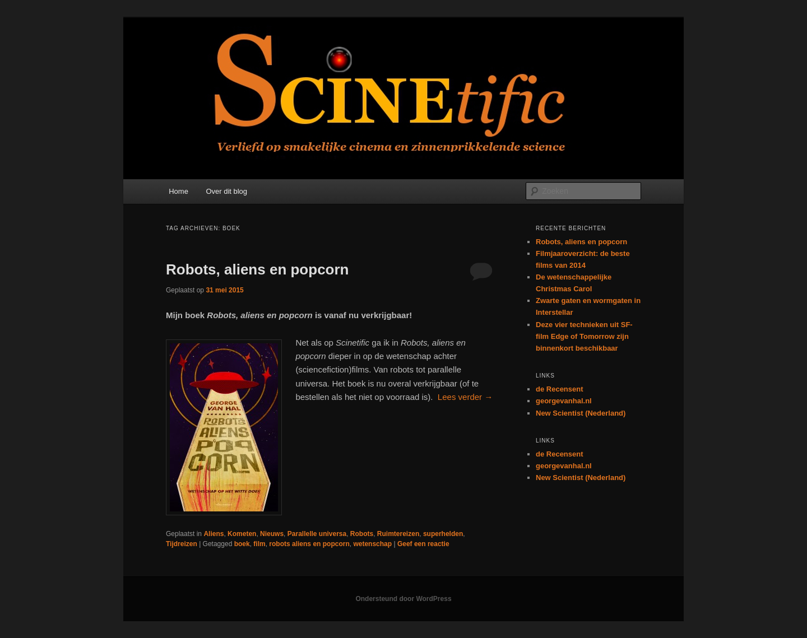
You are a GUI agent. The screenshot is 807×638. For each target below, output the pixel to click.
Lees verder (465, 397)
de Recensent (559, 389)
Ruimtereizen (398, 534)
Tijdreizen (181, 544)
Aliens (213, 534)
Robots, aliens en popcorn (257, 269)
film (259, 544)
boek (242, 544)
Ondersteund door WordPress (403, 599)
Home (178, 191)
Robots (361, 534)
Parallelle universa (316, 534)
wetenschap (372, 544)
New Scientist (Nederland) (580, 413)
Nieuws (272, 534)
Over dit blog (226, 191)
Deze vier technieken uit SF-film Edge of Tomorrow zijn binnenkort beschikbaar (584, 336)
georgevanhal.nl (564, 401)
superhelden (443, 534)
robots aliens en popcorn (309, 544)
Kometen (242, 534)
